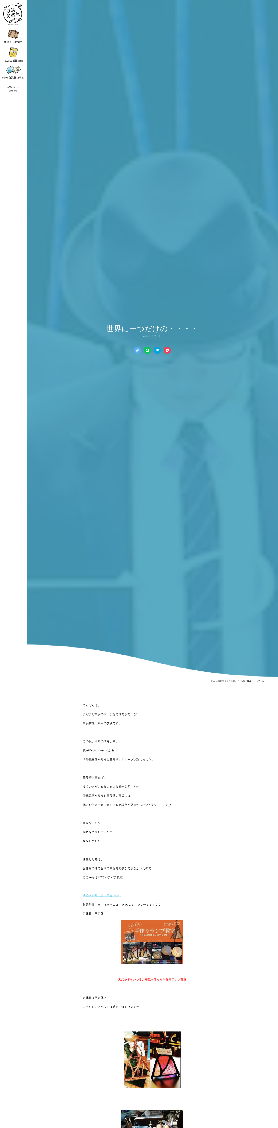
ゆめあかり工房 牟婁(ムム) (102, 895)
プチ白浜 (241, 681)
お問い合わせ (13, 87)
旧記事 (232, 681)
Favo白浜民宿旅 (219, 681)
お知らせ (13, 90)
